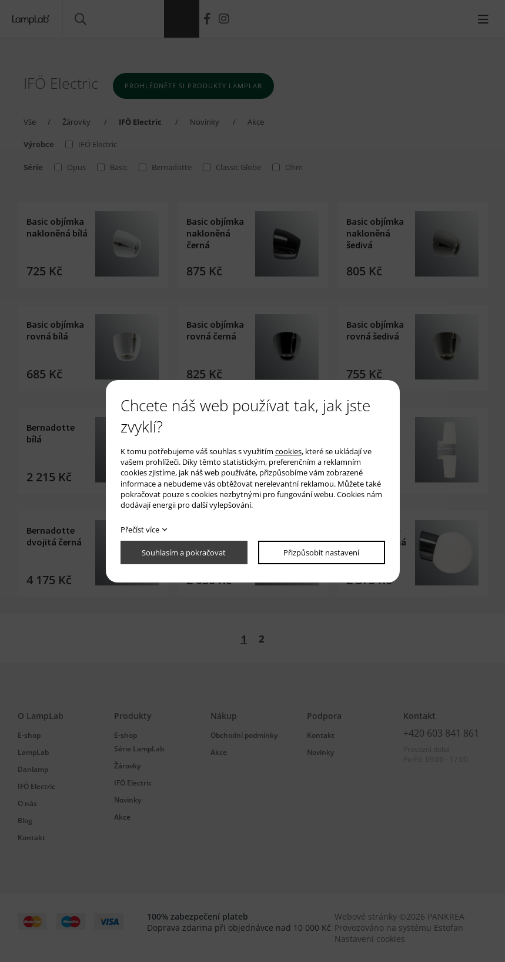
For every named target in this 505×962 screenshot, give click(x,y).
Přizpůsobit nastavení (321, 552)
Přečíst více (140, 529)
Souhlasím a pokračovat (184, 552)
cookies (288, 451)
